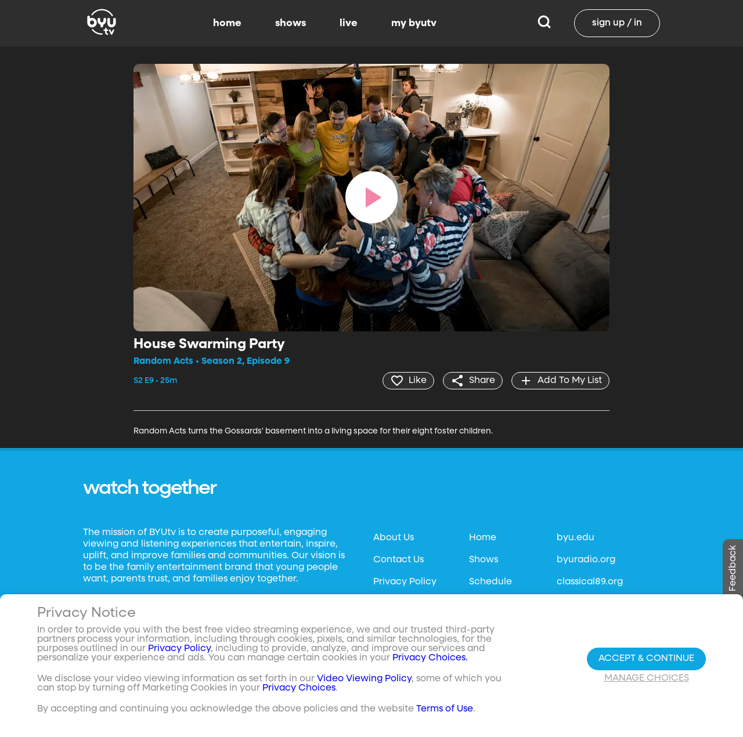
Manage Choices (646, 678)
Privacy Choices (299, 688)
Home (482, 538)
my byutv (414, 23)
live (349, 23)
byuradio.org (586, 560)
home (227, 23)
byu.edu (575, 538)
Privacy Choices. (430, 658)
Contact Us (398, 560)
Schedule (490, 582)
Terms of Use (444, 709)
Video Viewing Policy (364, 679)
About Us (393, 538)
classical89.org (590, 582)
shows (290, 23)
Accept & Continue (646, 658)
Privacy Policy (405, 582)
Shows (483, 560)
